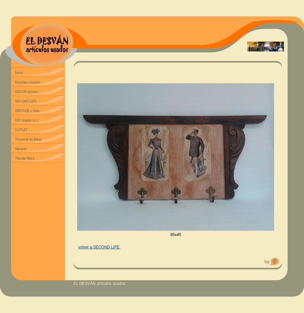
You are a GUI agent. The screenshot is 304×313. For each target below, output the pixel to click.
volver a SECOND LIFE (99, 247)
